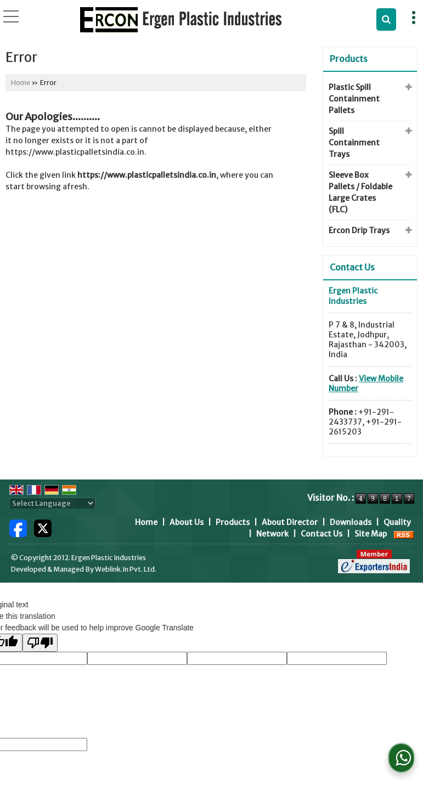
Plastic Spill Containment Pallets (354, 98)
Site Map (370, 534)
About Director (290, 522)
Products (349, 58)
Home (20, 82)
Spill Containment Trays (354, 142)
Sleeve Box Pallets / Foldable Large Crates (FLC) (360, 192)
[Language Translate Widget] (52, 503)
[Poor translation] (40, 643)
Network (272, 534)
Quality (397, 522)
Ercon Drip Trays (359, 230)
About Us (187, 522)
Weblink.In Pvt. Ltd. (125, 569)
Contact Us (321, 534)
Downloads (350, 522)
